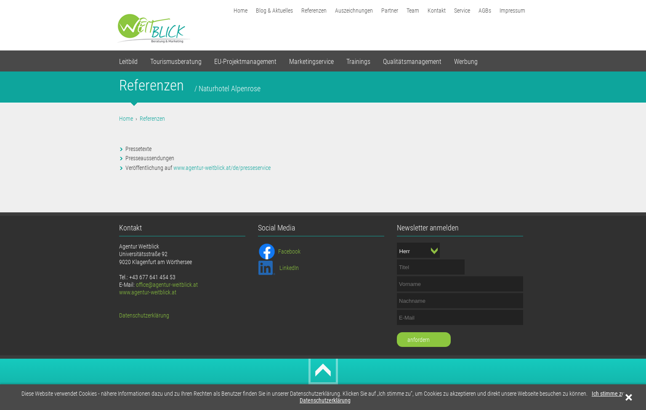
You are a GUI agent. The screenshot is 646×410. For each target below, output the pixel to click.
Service (462, 10)
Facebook (289, 251)
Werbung (466, 62)
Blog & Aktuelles (274, 10)
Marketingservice (311, 62)
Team (413, 10)
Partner (389, 10)
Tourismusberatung (176, 62)
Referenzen (314, 10)
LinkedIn (289, 268)
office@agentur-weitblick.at (167, 284)
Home (240, 10)
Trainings (358, 62)
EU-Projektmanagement (245, 62)
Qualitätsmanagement (412, 62)
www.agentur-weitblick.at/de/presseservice (222, 167)
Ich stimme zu (608, 394)
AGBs (485, 10)
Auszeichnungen (354, 10)
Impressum (512, 10)
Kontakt (437, 10)
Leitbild (128, 62)
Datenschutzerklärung (325, 400)
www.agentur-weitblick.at (147, 292)
